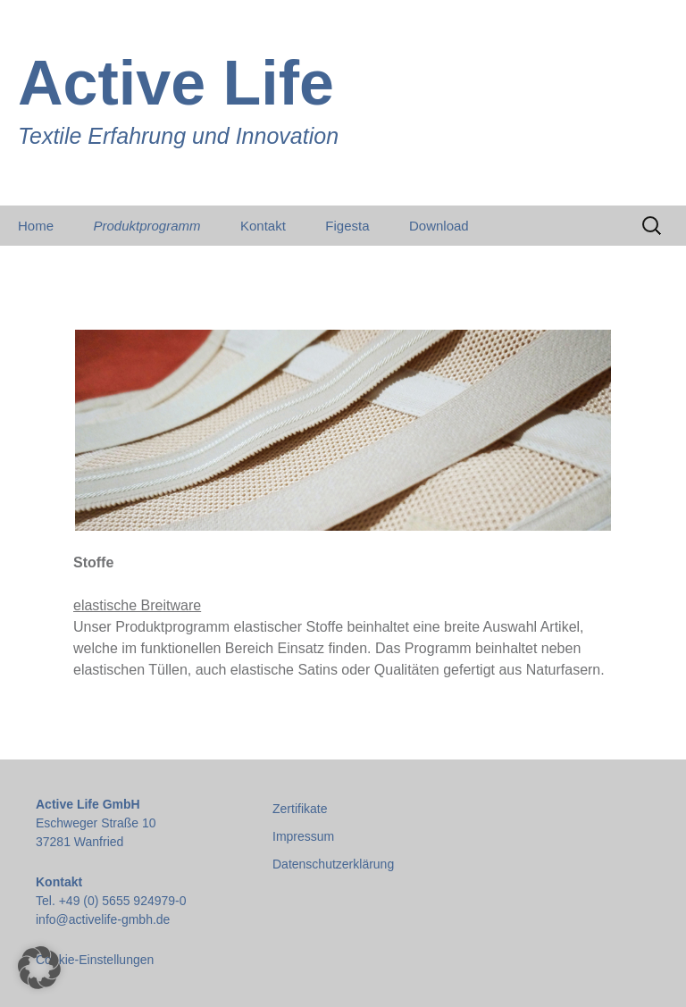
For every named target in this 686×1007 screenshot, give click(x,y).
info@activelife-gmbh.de (103, 919)
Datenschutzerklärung (333, 864)
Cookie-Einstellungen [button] (95, 959)
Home (36, 225)
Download (439, 225)
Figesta (347, 225)
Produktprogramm (146, 225)
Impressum (303, 836)
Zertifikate (299, 808)
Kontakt (263, 225)
